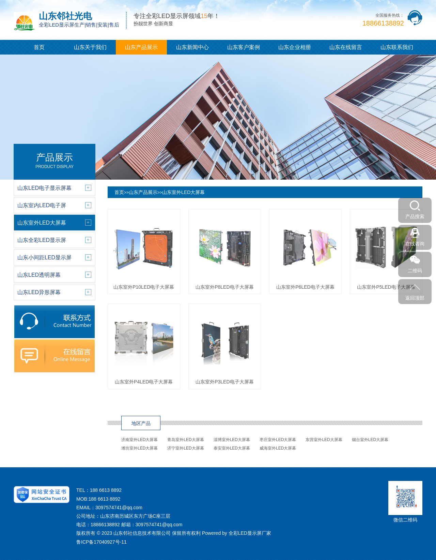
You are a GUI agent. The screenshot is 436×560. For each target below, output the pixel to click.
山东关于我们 (90, 47)
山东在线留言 (345, 47)
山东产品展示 (141, 47)
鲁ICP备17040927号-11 (101, 542)
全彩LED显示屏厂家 (250, 533)
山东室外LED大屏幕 (183, 192)
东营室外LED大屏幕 (324, 439)
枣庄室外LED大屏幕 (278, 439)
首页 (39, 47)
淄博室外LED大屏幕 (232, 439)
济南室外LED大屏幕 (139, 439)
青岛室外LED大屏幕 (185, 439)
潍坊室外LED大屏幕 (139, 448)
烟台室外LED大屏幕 (370, 439)
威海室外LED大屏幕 (278, 448)
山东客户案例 (243, 47)
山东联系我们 (396, 47)
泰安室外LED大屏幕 (232, 448)
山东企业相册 (294, 47)
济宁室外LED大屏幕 (185, 448)
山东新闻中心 (192, 47)
